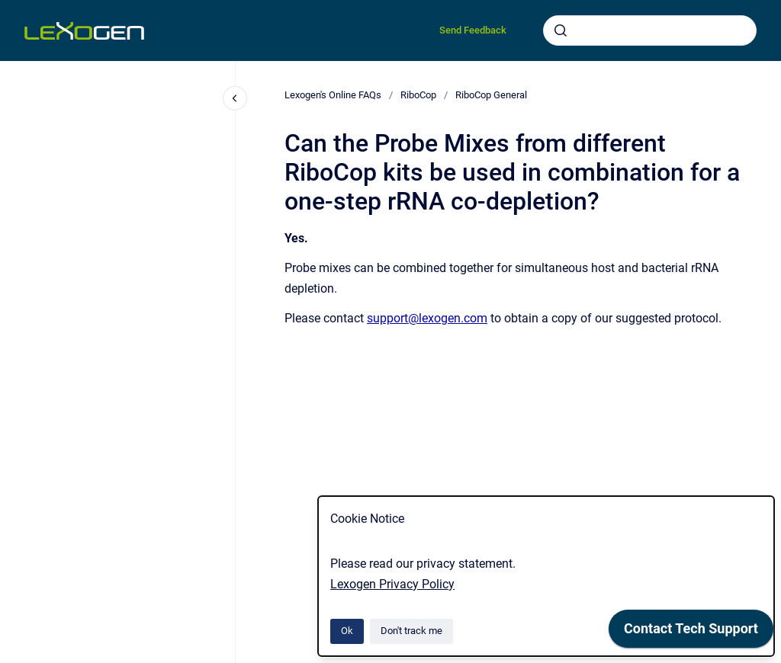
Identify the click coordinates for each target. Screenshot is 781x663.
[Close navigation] (235, 98)
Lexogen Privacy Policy (392, 584)
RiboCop (418, 95)
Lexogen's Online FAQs (332, 95)
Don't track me (411, 630)
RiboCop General (491, 95)
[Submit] (560, 30)
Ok (347, 630)
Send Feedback (472, 30)
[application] (777, 659)
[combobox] (650, 30)
